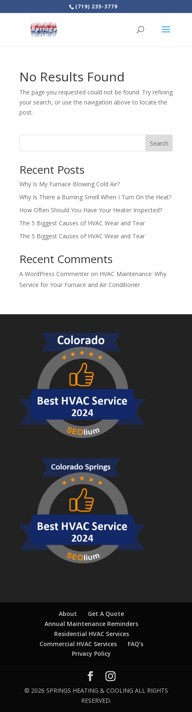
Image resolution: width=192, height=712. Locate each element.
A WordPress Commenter (54, 274)
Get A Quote (106, 614)
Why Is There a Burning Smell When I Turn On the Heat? (95, 197)
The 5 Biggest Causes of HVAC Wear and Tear (82, 223)
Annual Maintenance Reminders (91, 624)
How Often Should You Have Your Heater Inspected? (90, 210)
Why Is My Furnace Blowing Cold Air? (69, 184)
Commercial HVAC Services (78, 644)
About (68, 614)
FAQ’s (135, 644)
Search (159, 143)
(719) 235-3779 (96, 6)
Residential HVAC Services (91, 634)
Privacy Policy (91, 653)
